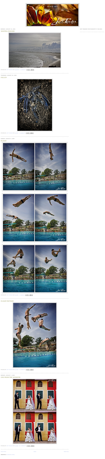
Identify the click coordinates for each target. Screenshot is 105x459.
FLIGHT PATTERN (7, 301)
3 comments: (22, 369)
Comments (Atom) (11, 454)
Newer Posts (3, 451)
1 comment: (22, 295)
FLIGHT (4, 141)
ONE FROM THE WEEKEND (10, 377)
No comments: (23, 445)
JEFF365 (52, 6)
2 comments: (23, 69)
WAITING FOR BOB (7, 31)
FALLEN (4, 77)
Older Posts (66, 451)
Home (35, 451)
